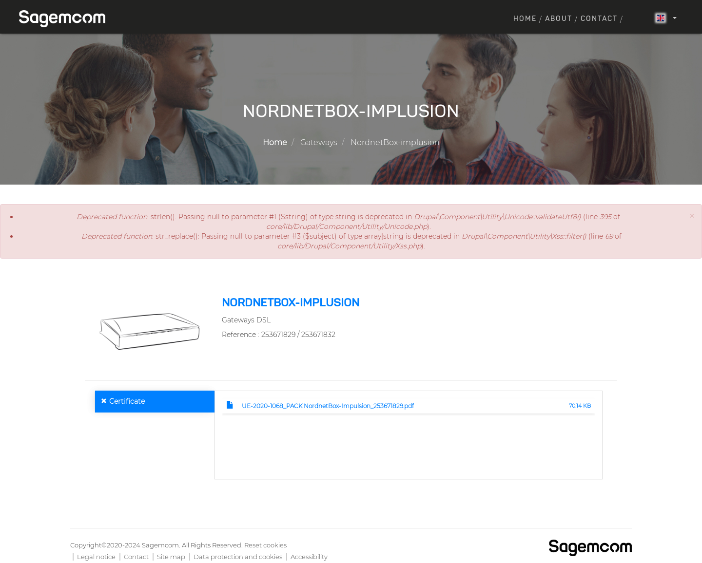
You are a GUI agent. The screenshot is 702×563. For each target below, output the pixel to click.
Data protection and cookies (238, 557)
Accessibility (309, 557)
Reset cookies (265, 545)
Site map (171, 557)
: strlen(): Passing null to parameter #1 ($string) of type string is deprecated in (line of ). (348, 221)
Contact (599, 19)
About (558, 19)
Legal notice (96, 557)
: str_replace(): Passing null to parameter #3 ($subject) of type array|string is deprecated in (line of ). (351, 241)
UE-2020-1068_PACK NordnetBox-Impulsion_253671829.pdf (328, 406)
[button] (692, 216)
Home (525, 19)
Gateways (318, 142)
